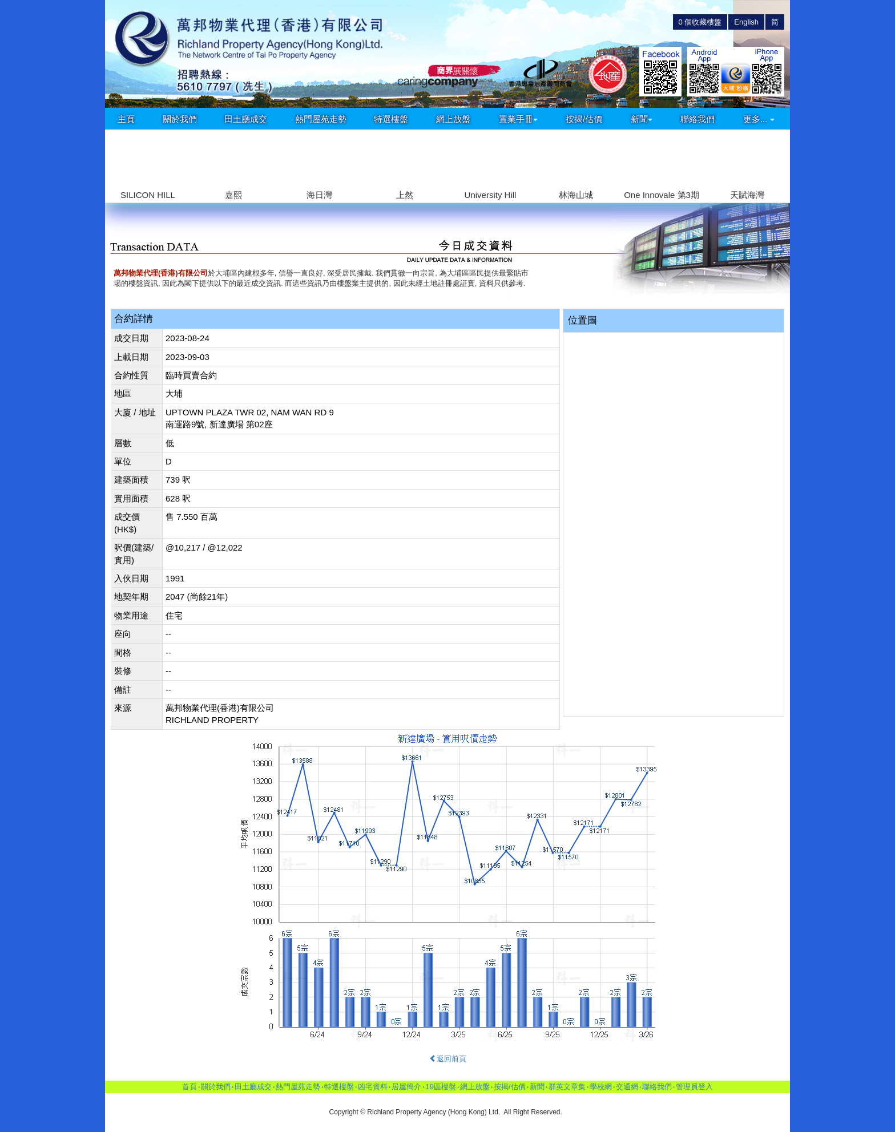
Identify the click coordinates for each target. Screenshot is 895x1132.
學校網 (601, 1086)
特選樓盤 (391, 119)
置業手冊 (518, 119)
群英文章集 (567, 1086)
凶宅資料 (373, 1086)
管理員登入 (694, 1086)
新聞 (641, 119)
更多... (759, 119)
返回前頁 (447, 1058)
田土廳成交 (245, 119)
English (746, 22)
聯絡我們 (697, 119)
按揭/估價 (584, 119)
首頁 (189, 1086)
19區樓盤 (440, 1086)
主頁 (126, 119)
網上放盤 (453, 119)
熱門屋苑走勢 (320, 119)
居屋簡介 (406, 1086)
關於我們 (180, 119)
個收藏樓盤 (700, 22)
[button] (776, 159)
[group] (148, 166)
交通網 (627, 1086)
